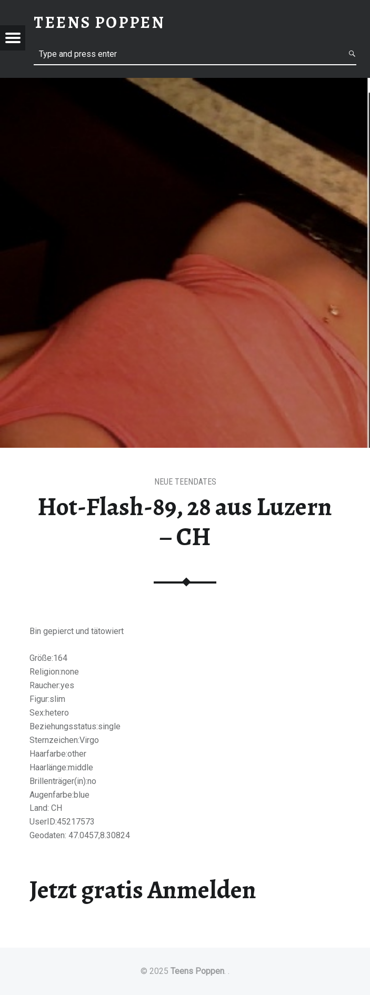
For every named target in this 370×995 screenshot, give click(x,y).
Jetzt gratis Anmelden (142, 889)
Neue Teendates (185, 482)
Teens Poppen (197, 971)
